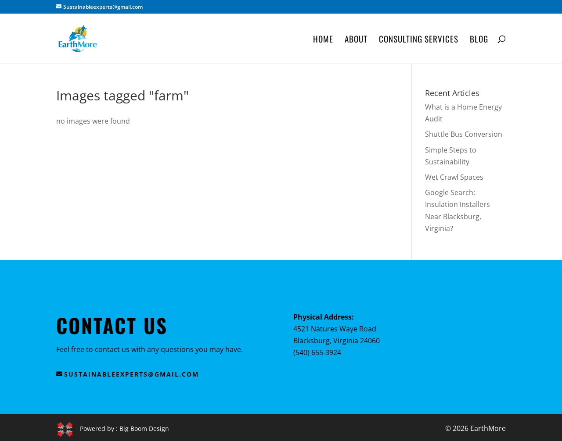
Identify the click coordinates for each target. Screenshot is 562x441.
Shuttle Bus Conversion (463, 134)
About (356, 40)
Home (323, 40)
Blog (479, 40)
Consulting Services (418, 40)
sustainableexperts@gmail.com (131, 374)
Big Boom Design (144, 428)
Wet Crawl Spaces (454, 177)
